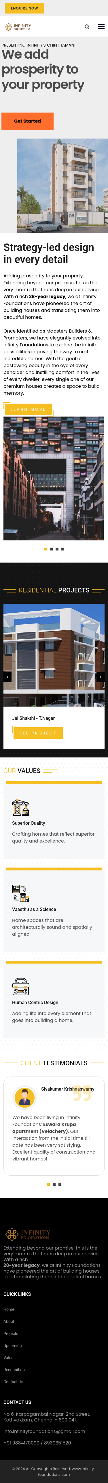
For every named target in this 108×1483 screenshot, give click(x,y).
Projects (10, 1333)
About (8, 1321)
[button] (45, 549)
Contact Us (13, 1382)
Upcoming (12, 1345)
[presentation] (7, 677)
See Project (38, 733)
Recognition (14, 1369)
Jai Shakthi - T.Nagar (33, 718)
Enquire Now (24, 8)
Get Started (27, 124)
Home (8, 1309)
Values (9, 1357)
